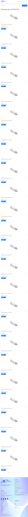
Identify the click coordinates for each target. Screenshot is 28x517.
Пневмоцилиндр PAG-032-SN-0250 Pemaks (6, 178)
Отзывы (15, 503)
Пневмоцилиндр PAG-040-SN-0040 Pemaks (6, 427)
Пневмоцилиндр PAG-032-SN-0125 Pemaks (6, 120)
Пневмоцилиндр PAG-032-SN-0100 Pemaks (6, 101)
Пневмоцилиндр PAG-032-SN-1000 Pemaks (6, 389)
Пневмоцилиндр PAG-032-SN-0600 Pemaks (6, 312)
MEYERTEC (2, 503)
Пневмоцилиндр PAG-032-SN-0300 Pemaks (6, 197)
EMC (1, 504)
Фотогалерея (16, 505)
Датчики (16, 483)
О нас (15, 502)
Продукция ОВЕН (17, 481)
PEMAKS (2, 505)
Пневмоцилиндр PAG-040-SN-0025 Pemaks (6, 408)
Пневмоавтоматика (17, 482)
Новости (16, 504)
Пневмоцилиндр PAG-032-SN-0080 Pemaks (6, 82)
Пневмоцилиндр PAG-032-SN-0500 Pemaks (6, 293)
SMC (1, 512)
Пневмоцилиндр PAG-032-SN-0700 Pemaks (6, 331)
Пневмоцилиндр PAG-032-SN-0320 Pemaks (6, 216)
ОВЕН (1, 502)
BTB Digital (10, 515)
